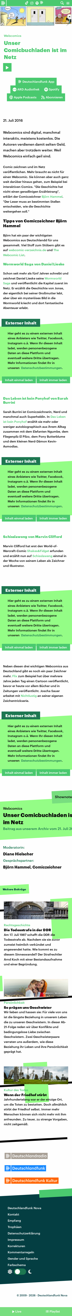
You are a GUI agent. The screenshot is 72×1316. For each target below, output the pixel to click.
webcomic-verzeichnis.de (27, 250)
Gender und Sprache (23, 1258)
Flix (14, 676)
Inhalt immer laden (53, 380)
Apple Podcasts (22, 97)
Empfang (14, 1220)
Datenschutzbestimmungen (41, 368)
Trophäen (15, 1227)
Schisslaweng (42, 556)
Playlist (55, 1311)
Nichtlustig (29, 695)
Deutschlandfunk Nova (24, 1208)
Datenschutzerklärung (24, 1233)
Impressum (16, 1239)
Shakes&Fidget (38, 551)
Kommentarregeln (21, 1252)
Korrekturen (16, 1246)
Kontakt (13, 1214)
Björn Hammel (62, 22)
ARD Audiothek (26, 89)
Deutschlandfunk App (36, 82)
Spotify (51, 89)
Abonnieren (52, 97)
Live (18, 1311)
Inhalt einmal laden (19, 380)
